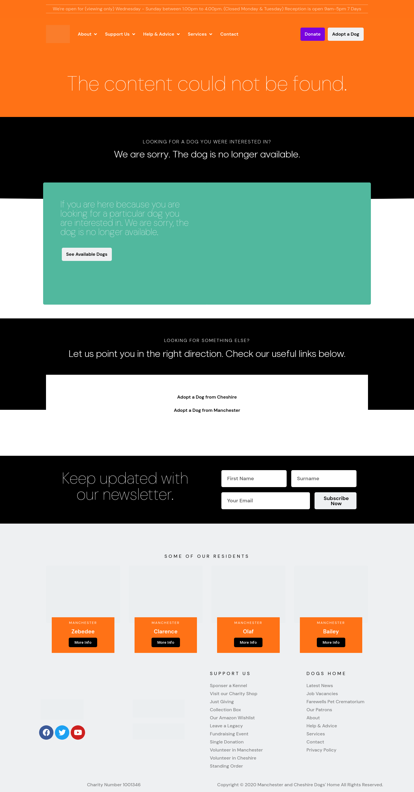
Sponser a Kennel (228, 686)
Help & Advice (321, 726)
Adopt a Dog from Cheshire (207, 397)
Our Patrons (319, 710)
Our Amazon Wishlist (232, 718)
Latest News (319, 686)
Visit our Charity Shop (233, 694)
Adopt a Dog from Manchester (207, 410)
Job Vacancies (322, 694)
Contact (315, 742)
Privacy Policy (321, 750)
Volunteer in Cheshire (233, 758)
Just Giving (222, 702)
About (313, 718)
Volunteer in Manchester (236, 750)
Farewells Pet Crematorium (335, 702)
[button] (88, 34)
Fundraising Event (229, 734)
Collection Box (225, 710)
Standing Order (226, 766)
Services (315, 734)
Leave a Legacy (226, 726)
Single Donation (227, 742)
